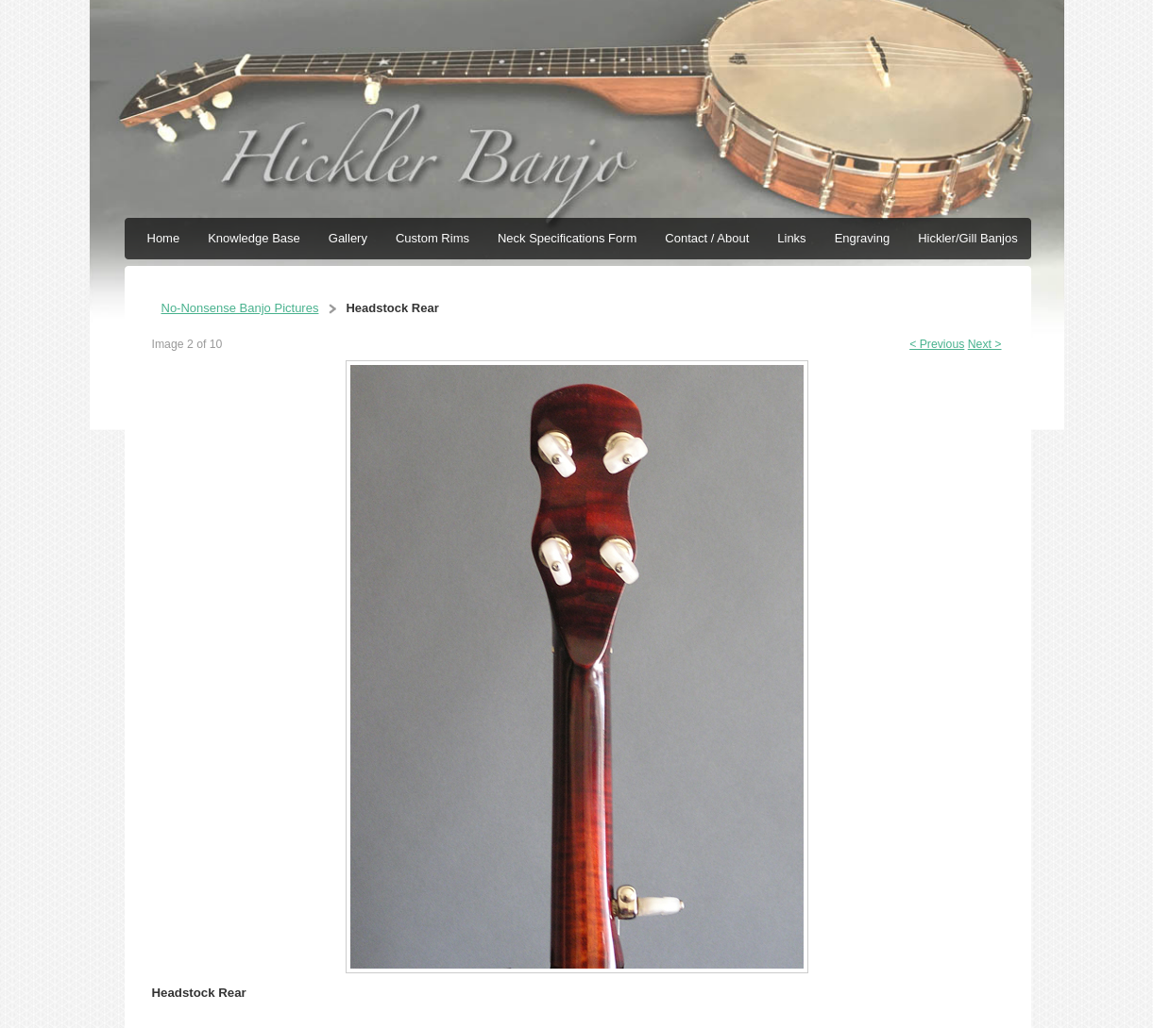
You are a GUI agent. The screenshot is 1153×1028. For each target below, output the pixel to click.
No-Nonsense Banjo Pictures (240, 308)
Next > (985, 344)
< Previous (936, 344)
